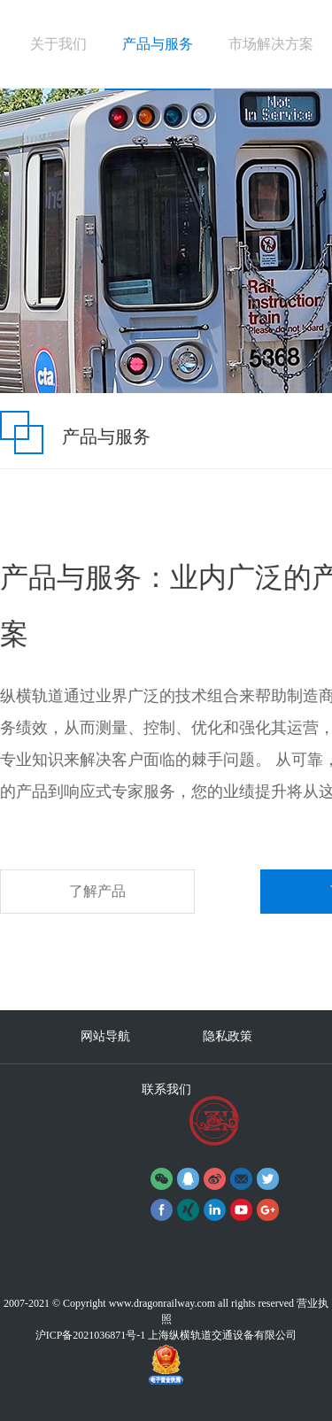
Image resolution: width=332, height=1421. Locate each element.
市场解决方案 (270, 43)
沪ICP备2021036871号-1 (90, 1335)
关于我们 (58, 43)
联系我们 (166, 1089)
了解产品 (97, 891)
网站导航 (105, 1036)
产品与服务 (157, 43)
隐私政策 (227, 1036)
